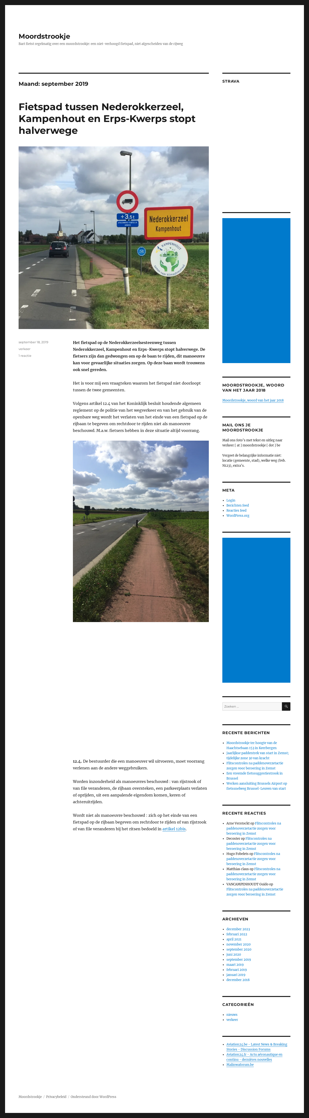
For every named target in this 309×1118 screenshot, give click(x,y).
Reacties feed (236, 511)
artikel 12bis (174, 828)
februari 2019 (236, 970)
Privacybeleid (56, 1097)
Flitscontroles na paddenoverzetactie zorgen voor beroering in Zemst (253, 828)
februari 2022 (236, 934)
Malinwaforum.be (240, 1065)
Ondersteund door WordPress (93, 1097)
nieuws (232, 1015)
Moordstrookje (44, 36)
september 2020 (238, 949)
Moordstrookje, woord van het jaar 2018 (253, 400)
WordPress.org (237, 516)
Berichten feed (237, 505)
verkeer (24, 349)
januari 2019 (236, 975)
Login (230, 500)
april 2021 (233, 939)
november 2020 (238, 944)
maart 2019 (235, 965)
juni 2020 (233, 955)
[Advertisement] (257, 291)
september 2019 (238, 960)
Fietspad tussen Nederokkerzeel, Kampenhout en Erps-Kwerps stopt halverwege (107, 118)
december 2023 (238, 929)
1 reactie (25, 356)
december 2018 (238, 980)
